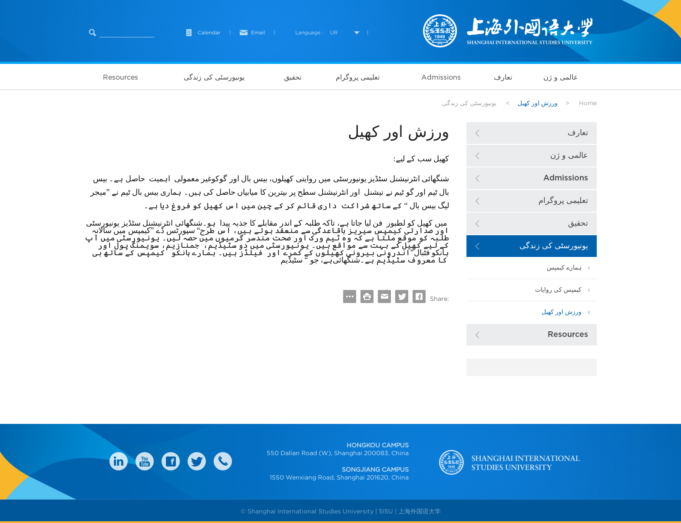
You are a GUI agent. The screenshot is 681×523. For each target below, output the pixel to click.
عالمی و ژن (560, 77)
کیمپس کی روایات (558, 290)
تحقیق (292, 77)
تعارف (503, 77)
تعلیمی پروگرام (358, 77)
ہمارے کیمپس (564, 267)
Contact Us (223, 461)
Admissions (441, 77)
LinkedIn (118, 461)
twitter (197, 461)
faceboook (171, 461)
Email (258, 32)
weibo (145, 461)
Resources (120, 77)
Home (588, 103)
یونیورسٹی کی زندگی (214, 77)
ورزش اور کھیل (562, 312)
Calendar (209, 32)
